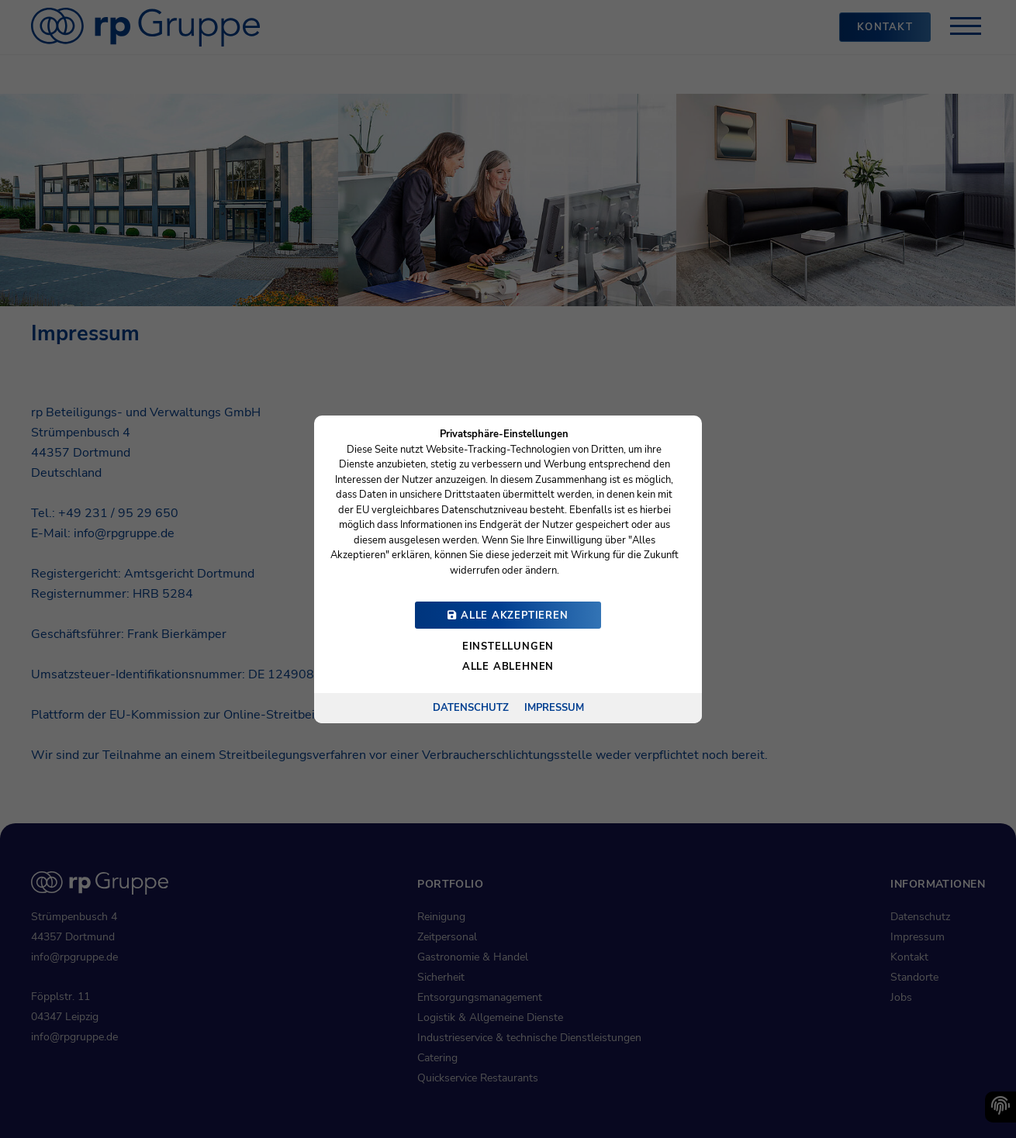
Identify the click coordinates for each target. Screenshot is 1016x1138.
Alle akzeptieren (508, 615)
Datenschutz (471, 707)
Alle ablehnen (508, 667)
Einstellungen (508, 646)
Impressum (554, 707)
